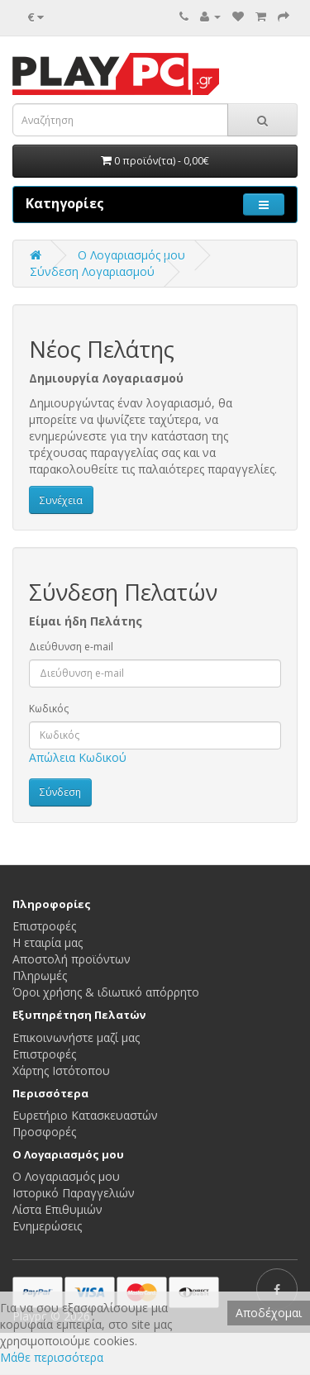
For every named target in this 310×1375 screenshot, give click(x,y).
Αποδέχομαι (269, 1312)
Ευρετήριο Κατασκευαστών (85, 1115)
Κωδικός (49, 709)
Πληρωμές (39, 975)
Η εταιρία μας (47, 942)
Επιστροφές (44, 926)
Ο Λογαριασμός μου (66, 1176)
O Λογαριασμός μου (131, 255)
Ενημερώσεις (47, 1226)
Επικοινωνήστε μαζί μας (76, 1037)
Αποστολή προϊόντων (71, 959)
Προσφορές (44, 1131)
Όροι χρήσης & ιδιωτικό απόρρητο (105, 992)
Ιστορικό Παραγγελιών (73, 1193)
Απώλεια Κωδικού (77, 757)
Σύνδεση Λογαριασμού (92, 271)
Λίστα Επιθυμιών (57, 1209)
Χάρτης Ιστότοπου (61, 1070)
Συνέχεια (61, 500)
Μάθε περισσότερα (51, 1357)
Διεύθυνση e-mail (71, 647)
